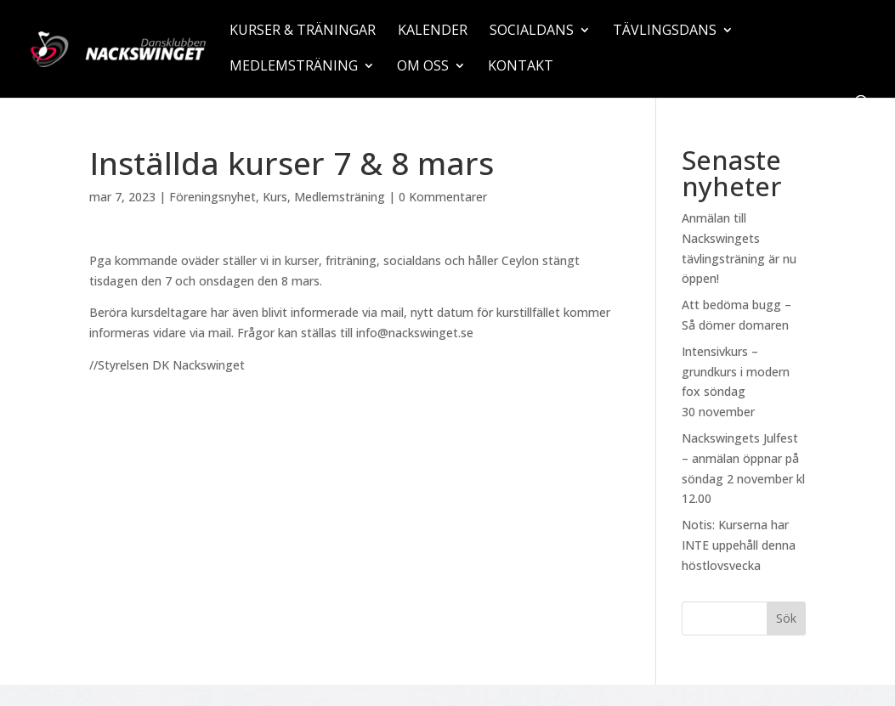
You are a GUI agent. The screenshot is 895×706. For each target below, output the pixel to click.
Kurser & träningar (302, 31)
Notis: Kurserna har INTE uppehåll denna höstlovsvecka (739, 545)
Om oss (423, 67)
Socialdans (532, 31)
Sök (786, 618)
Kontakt (520, 67)
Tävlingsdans (665, 31)
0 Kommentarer (443, 197)
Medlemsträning (293, 67)
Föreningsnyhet (212, 197)
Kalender (432, 31)
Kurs (275, 197)
